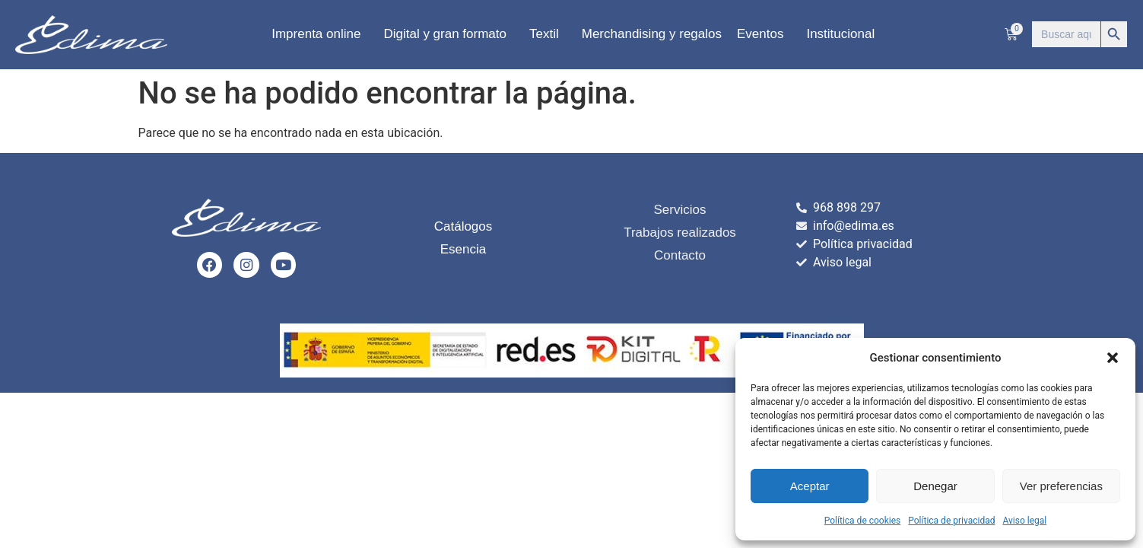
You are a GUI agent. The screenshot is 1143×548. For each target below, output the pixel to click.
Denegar (935, 486)
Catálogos (463, 227)
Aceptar (810, 486)
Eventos (764, 34)
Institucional (844, 34)
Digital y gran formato (448, 34)
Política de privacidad (951, 520)
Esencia (463, 250)
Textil (548, 34)
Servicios (680, 209)
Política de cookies (862, 520)
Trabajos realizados (680, 232)
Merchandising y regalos (652, 34)
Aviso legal (1024, 520)
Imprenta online (319, 34)
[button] (1112, 357)
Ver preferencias (1061, 486)
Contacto (680, 255)
